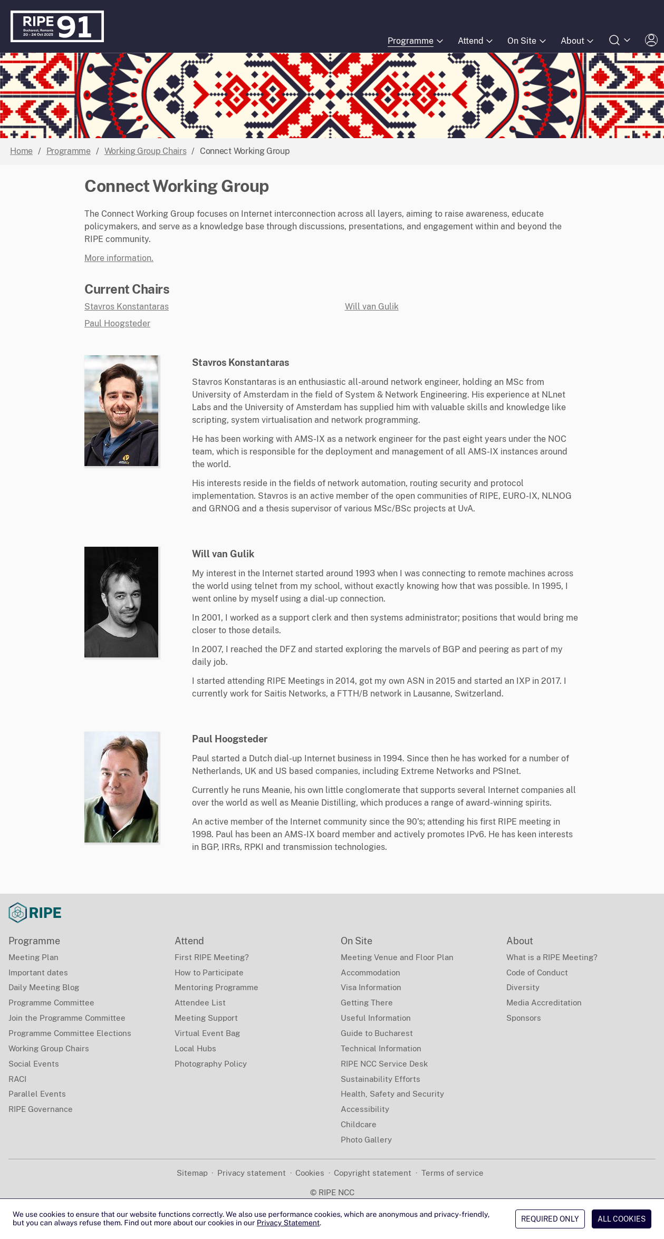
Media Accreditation (544, 1002)
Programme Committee (51, 1002)
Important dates (38, 972)
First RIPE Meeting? (212, 957)
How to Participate (209, 972)
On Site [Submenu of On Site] (527, 41)
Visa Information (371, 987)
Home (21, 151)
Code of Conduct (537, 972)
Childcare (359, 1124)
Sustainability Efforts (380, 1079)
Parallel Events (37, 1093)
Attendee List (200, 1002)
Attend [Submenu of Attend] (476, 41)
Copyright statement (372, 1172)
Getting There (367, 1002)
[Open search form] (620, 40)
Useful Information (376, 1017)
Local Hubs (195, 1048)
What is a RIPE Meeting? (552, 957)
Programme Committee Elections (69, 1033)
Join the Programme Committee (67, 1017)
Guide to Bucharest (377, 1033)
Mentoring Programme (216, 987)
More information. (118, 258)
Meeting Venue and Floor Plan (397, 957)
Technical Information (381, 1048)
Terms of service (452, 1172)
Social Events (33, 1063)
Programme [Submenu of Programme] (416, 41)
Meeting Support (206, 1017)
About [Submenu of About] (578, 41)
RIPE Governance (40, 1109)
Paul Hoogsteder (117, 323)
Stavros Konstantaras (126, 307)
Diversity (523, 987)
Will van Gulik (372, 307)
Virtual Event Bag (207, 1033)
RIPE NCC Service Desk (384, 1063)
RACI (17, 1079)
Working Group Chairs (145, 151)
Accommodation (370, 972)
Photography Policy (211, 1063)
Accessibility (365, 1109)
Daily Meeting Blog (43, 987)
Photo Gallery (366, 1139)
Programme (68, 151)
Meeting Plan (33, 957)
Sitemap (192, 1172)
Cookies (309, 1172)
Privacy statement (251, 1172)
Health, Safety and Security (392, 1093)
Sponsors (523, 1017)
